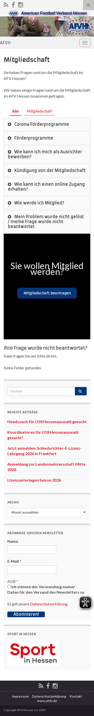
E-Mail (14, 561)
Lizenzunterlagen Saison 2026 (34, 480)
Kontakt (76, 696)
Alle (15, 111)
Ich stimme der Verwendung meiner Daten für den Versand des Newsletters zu (45, 589)
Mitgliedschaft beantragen (47, 293)
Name (12, 541)
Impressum (20, 696)
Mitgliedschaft (39, 111)
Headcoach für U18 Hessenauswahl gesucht (47, 421)
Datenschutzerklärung (49, 603)
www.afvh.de (47, 701)
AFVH (5, 42)
